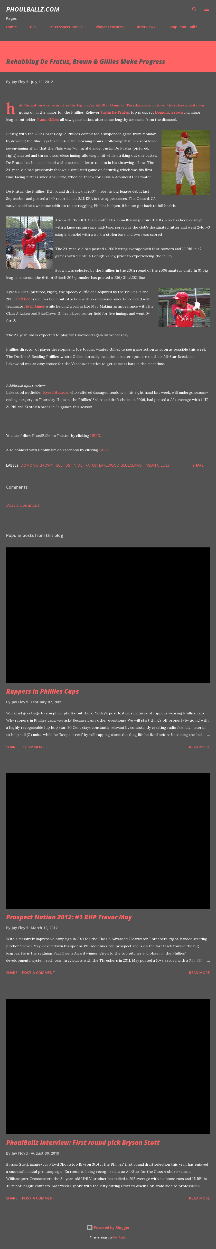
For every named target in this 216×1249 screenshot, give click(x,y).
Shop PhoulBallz (182, 26)
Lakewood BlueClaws (120, 465)
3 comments (34, 746)
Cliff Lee (23, 299)
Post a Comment (22, 505)
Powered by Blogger (108, 1227)
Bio (33, 26)
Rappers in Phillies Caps (42, 691)
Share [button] (198, 465)
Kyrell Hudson (55, 392)
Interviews (146, 26)
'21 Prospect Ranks (65, 26)
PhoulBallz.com (32, 9)
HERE (95, 435)
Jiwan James (34, 306)
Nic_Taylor (119, 1237)
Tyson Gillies (48, 119)
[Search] (194, 9)
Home (11, 26)
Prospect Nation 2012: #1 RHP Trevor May (69, 917)
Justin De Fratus (115, 112)
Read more (199, 746)
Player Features (110, 26)
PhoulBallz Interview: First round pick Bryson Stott (83, 1142)
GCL (58, 465)
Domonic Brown (169, 112)
